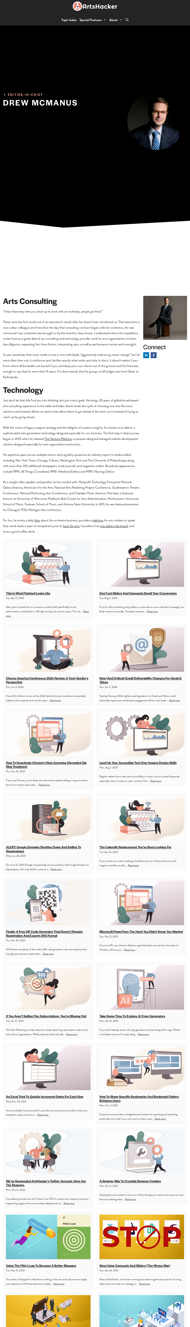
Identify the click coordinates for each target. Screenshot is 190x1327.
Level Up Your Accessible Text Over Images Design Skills (138, 762)
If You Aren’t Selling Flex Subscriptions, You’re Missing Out (46, 1016)
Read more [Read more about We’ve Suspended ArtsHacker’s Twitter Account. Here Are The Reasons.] (69, 1203)
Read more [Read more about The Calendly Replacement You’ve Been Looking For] (133, 865)
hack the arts (71, 526)
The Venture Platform (58, 439)
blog (37, 520)
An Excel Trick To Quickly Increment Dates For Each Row (44, 1096)
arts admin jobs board (114, 526)
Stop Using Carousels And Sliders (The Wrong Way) (134, 1265)
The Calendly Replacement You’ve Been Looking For (135, 847)
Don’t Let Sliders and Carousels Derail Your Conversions (138, 593)
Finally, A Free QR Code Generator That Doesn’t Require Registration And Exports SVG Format (44, 933)
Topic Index (69, 20)
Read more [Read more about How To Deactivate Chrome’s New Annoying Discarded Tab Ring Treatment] (44, 784)
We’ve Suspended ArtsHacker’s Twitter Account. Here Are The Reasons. (46, 1183)
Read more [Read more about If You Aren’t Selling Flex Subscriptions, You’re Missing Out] (71, 1034)
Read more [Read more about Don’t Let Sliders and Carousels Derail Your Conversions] (152, 611)
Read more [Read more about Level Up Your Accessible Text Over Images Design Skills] (156, 781)
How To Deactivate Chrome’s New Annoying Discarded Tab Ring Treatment (46, 764)
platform (98, 520)
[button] (127, 20)
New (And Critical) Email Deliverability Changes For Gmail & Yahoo (140, 680)
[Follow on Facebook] (154, 355)
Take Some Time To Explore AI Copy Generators (132, 1016)
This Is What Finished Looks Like (28, 593)
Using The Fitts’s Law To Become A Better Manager (41, 1265)
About (116, 20)
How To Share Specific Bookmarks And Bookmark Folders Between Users (139, 1098)
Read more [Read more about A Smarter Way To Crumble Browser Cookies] (130, 1199)
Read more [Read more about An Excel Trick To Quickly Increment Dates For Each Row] (43, 1114)
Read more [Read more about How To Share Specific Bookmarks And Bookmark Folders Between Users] (160, 1118)
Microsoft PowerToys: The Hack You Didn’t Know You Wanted (141, 931)
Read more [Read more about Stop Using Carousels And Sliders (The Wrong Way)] (144, 1283)
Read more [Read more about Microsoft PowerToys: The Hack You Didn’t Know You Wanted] (129, 949)
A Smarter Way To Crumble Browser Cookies (130, 1181)
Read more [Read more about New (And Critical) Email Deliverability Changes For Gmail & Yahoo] (174, 700)
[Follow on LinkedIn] (146, 355)
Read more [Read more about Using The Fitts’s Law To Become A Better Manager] (59, 1283)
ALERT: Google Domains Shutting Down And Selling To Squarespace (43, 849)
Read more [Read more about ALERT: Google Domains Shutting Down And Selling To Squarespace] (56, 869)
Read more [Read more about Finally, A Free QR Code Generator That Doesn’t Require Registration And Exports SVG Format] (48, 953)
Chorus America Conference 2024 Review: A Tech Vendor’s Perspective (47, 680)
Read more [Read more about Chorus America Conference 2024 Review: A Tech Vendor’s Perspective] (55, 700)
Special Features (94, 20)
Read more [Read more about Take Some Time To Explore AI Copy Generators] (143, 1034)
